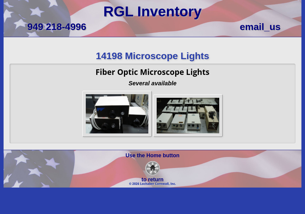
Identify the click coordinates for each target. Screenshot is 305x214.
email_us (260, 26)
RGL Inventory (152, 11)
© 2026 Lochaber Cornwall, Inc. (152, 184)
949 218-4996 (56, 26)
